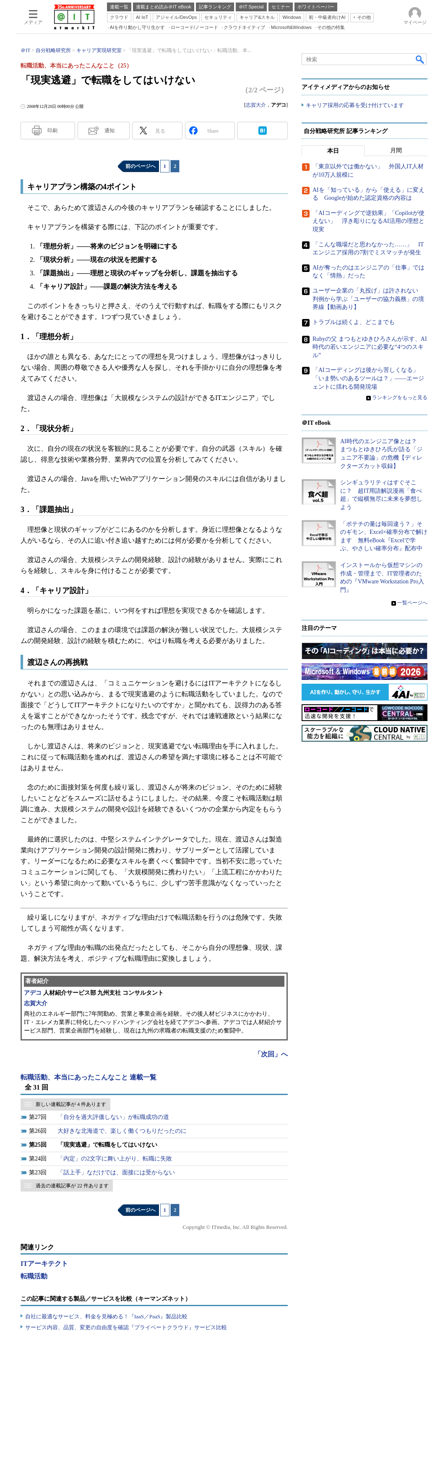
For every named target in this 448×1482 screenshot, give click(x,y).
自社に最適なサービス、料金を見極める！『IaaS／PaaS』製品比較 (106, 1316)
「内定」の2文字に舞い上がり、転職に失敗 (114, 1158)
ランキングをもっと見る (399, 398)
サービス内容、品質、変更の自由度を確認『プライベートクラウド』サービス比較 (126, 1327)
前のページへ (140, 166)
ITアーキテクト (44, 1263)
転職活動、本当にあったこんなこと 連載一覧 (88, 1077)
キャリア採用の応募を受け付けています (355, 105)
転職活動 (34, 1276)
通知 (109, 130)
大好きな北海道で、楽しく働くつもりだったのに (122, 1131)
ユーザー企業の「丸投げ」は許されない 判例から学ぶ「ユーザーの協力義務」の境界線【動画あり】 (368, 299)
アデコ (33, 993)
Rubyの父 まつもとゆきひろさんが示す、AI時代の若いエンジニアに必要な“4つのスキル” (370, 347)
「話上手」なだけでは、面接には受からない (116, 1172)
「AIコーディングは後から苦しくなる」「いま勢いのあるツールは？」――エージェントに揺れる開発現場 (368, 378)
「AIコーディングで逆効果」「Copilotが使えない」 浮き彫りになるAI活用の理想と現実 (369, 221)
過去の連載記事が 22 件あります (72, 1186)
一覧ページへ (412, 603)
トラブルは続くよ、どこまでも (354, 322)
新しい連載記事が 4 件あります (71, 1104)
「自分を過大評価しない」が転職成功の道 (113, 1117)
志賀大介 (256, 105)
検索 (420, 59)
